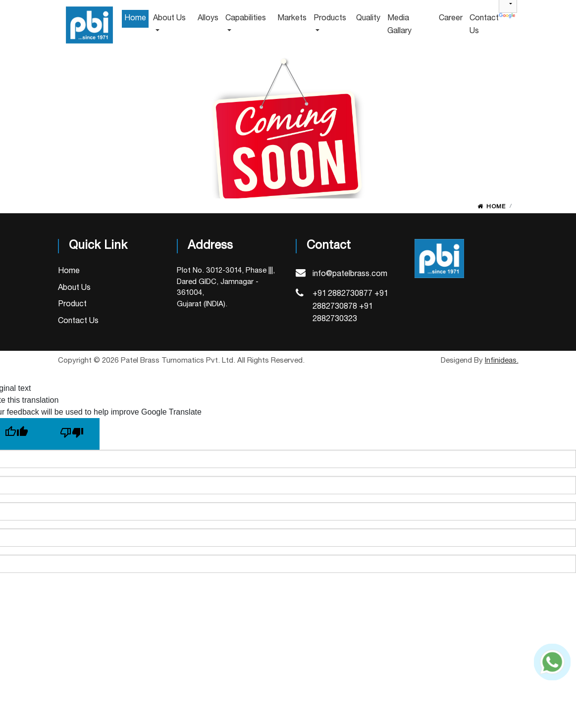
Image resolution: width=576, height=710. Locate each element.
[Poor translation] (72, 434)
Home (496, 206)
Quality (368, 18)
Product (72, 304)
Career (451, 18)
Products (330, 18)
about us (169, 18)
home (135, 18)
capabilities (245, 18)
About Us (74, 287)
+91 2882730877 (342, 293)
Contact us (484, 25)
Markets (292, 18)
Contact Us (78, 321)
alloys (208, 18)
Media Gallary (399, 25)
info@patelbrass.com (350, 274)
